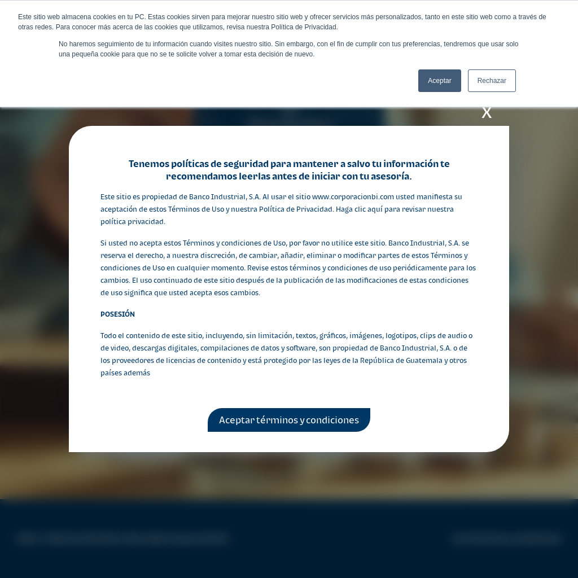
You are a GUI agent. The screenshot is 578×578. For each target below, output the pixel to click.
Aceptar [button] (439, 81)
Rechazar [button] (492, 81)
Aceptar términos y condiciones (289, 420)
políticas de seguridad (220, 163)
